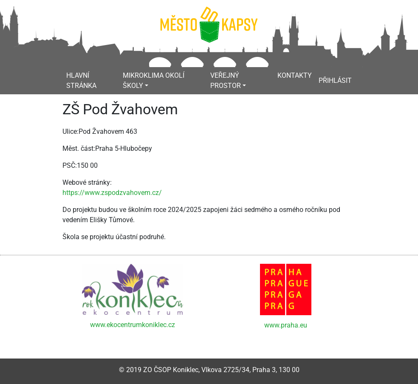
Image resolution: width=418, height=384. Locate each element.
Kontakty (294, 75)
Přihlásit (335, 80)
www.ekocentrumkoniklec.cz (132, 325)
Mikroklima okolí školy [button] (153, 80)
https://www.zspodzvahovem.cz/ (112, 193)
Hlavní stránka (81, 80)
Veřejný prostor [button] (225, 80)
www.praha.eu (285, 325)
